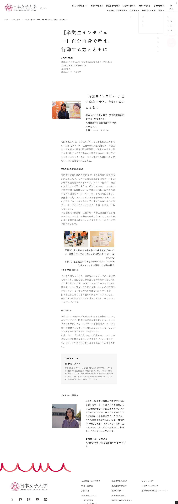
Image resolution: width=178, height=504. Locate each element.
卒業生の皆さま (144, 5)
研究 (140, 10)
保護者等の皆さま (113, 5)
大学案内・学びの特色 (62, 10)
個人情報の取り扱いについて (154, 460)
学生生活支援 (88, 470)
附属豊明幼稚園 (118, 450)
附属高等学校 (117, 465)
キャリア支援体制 (89, 474)
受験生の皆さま (97, 5)
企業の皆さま (159, 5)
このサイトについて (150, 455)
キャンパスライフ (109, 10)
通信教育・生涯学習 (153, 10)
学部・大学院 (80, 10)
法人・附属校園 (78, 5)
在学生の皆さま (129, 5)
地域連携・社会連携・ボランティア (96, 478)
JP (41, 7)
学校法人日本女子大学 (121, 470)
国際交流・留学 (128, 10)
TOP (6, 19)
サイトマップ (147, 450)
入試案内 (94, 10)
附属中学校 (116, 460)
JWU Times (16, 19)
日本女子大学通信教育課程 (123, 475)
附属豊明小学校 (118, 455)
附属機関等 (116, 480)
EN (45, 7)
